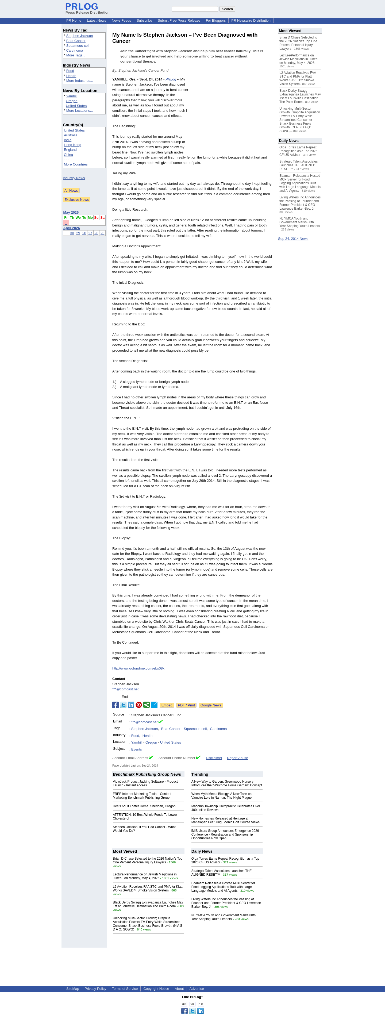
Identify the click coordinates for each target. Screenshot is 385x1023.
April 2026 (71, 228)
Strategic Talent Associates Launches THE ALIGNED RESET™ (298, 165)
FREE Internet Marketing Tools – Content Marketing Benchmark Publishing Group (142, 795)
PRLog (170, 79)
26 (96, 233)
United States (76, 106)
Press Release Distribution (88, 10)
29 (78, 233)
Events (136, 749)
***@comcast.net (125, 689)
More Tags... (75, 55)
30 (72, 233)
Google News (211, 705)
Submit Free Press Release (179, 20)
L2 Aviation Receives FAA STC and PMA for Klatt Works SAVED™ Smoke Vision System (148, 888)
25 (102, 233)
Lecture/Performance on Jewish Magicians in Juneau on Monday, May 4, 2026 (145, 876)
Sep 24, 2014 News (293, 239)
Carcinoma (74, 50)
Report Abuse (237, 758)
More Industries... (79, 81)
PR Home (73, 20)
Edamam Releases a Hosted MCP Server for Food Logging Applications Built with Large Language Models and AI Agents (223, 887)
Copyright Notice (156, 989)
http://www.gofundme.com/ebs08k (138, 668)
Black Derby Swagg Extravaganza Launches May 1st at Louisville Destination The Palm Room (148, 904)
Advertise (197, 989)
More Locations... (79, 111)
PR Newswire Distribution (251, 20)
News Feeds (121, 20)
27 (90, 233)
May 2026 (71, 212)
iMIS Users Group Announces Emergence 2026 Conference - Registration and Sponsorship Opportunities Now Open (225, 834)
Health (71, 76)
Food (70, 71)
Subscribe (144, 20)
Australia (71, 135)
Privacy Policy (95, 989)
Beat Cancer (76, 41)
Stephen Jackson (79, 36)
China (68, 155)
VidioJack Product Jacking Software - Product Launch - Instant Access (145, 783)
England (70, 150)
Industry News (74, 178)
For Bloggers (216, 20)
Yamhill (71, 96)
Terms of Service (125, 989)
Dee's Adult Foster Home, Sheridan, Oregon (144, 806)
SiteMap (72, 989)
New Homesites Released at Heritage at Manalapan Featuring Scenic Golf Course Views (225, 820)
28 (84, 233)
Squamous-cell (77, 46)
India (67, 140)
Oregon (71, 101)
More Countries (76, 164)
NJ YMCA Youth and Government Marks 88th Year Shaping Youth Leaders (223, 917)
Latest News (96, 20)
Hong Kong (72, 145)
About (179, 989)
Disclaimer (214, 758)
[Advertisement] (232, 116)
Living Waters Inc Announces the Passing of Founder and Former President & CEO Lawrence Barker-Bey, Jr (226, 903)
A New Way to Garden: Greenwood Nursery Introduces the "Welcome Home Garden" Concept (226, 783)
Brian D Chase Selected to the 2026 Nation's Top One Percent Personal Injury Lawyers (147, 860)
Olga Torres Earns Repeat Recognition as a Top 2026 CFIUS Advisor (298, 151)
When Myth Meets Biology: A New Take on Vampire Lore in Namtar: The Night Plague (221, 795)
